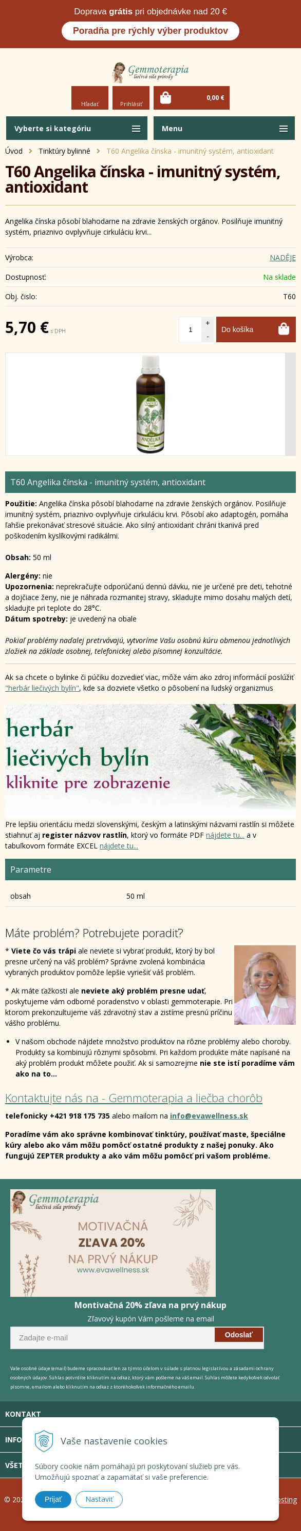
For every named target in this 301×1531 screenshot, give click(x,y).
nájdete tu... (225, 835)
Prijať (53, 1499)
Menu (172, 128)
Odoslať (239, 1335)
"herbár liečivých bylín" (42, 688)
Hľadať (90, 104)
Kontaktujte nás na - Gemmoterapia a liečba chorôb (133, 1097)
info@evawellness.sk (209, 1116)
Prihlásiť (131, 104)
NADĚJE (283, 257)
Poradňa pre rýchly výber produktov (150, 31)
